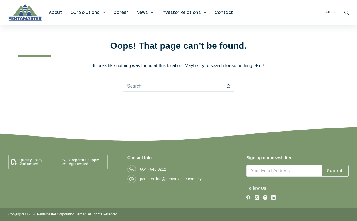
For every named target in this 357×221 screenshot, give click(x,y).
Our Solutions (88, 12)
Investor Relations (184, 12)
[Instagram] (265, 197)
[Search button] (228, 86)
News (145, 12)
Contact (223, 12)
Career (120, 12)
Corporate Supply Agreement (80, 161)
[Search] (346, 13)
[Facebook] (248, 197)
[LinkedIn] (273, 197)
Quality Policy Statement (26, 161)
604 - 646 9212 (153, 169)
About (55, 12)
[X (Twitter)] (257, 197)
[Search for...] (173, 86)
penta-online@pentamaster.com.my (171, 179)
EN (331, 12)
